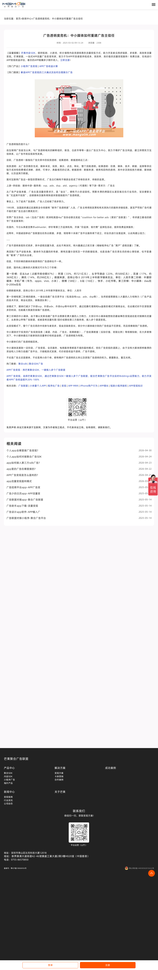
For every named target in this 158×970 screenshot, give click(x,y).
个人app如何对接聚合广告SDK (79, 456)
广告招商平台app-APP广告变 (79, 487)
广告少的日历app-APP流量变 (79, 493)
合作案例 (59, 779)
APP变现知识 (136, 385)
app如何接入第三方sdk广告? (79, 463)
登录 (50, 965)
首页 (18, 18)
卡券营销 (59, 776)
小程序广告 (9, 779)
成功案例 (110, 768)
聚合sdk (22, 363)
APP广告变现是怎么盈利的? (79, 475)
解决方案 (60, 768)
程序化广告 (54, 385)
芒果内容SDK (28, 53)
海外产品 (8, 783)
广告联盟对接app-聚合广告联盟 (79, 499)
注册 (107, 965)
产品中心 (9, 768)
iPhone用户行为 (89, 385)
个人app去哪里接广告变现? (79, 450)
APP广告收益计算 (48, 66)
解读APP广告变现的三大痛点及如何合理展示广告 (47, 72)
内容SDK (8, 776)
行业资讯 (8, 800)
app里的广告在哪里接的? (79, 469)
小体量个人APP (38, 385)
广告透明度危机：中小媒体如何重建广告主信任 (58, 18)
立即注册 (65, 60)
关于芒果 (60, 792)
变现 (64, 385)
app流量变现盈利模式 (79, 481)
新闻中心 (26, 18)
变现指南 (8, 796)
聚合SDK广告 (36, 363)
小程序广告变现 (29, 66)
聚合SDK (8, 772)
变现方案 (59, 772)
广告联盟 (23, 385)
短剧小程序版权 (118, 385)
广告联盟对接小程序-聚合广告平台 (79, 518)
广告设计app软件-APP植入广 (79, 512)
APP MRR (73, 385)
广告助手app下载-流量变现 (79, 506)
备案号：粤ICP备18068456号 (15, 868)
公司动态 (8, 803)
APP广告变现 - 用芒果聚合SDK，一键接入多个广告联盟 (35, 370)
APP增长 (104, 385)
